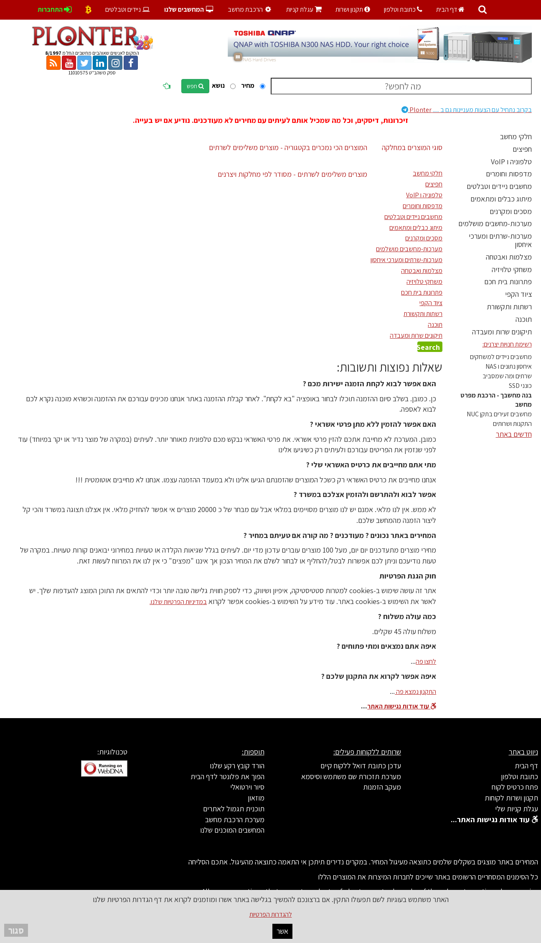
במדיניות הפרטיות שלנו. (178, 601)
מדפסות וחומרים (509, 173)
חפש (195, 86)
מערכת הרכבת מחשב (234, 819)
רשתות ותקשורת (509, 306)
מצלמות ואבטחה (509, 257)
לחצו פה (426, 661)
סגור (16, 930)
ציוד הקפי (518, 294)
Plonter (466, 109)
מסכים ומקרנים (511, 211)
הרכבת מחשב (251, 9)
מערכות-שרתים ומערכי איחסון (500, 240)
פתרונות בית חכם (508, 281)
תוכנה (524, 319)
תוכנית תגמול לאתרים (233, 808)
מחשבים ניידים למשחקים (501, 356)
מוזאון (256, 798)
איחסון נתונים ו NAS (508, 366)
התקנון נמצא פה (415, 691)
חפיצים (522, 149)
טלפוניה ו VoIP (511, 161)
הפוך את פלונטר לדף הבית (227, 776)
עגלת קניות (304, 9)
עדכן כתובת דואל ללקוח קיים (360, 765)
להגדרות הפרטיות (270, 914)
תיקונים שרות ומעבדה (502, 331)
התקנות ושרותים (512, 423)
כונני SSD (520, 385)
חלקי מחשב (516, 136)
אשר (282, 931)
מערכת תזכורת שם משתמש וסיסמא (351, 776)
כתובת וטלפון (403, 9)
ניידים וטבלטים (128, 9)
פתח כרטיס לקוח (515, 787)
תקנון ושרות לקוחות (511, 798)
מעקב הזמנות (382, 787)
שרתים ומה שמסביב (507, 376)
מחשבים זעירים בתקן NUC (499, 414)
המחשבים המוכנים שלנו (232, 830)
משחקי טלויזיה (512, 269)
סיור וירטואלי (247, 787)
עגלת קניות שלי (516, 808)
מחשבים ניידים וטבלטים (499, 186)
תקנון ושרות (352, 9)
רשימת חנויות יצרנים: (507, 344)
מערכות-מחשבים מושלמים (495, 223)
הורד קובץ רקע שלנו (237, 765)
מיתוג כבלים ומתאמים (501, 199)
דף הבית (450, 9)
